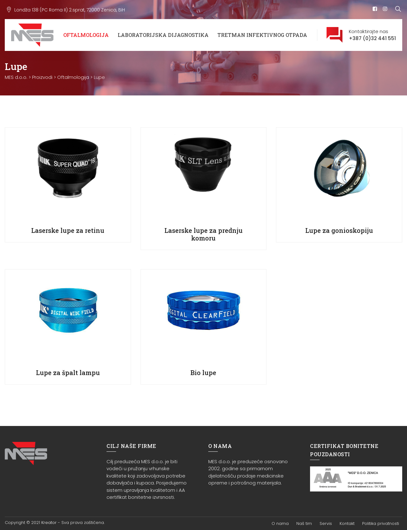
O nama (280, 523)
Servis (326, 523)
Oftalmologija (86, 34)
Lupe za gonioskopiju (339, 230)
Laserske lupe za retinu (67, 230)
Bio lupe (203, 372)
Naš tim (304, 523)
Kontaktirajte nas (372, 35)
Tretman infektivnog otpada (262, 34)
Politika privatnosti (380, 523)
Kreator (49, 523)
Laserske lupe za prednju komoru (203, 234)
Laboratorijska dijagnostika (163, 34)
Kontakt (347, 523)
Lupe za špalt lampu (68, 372)
